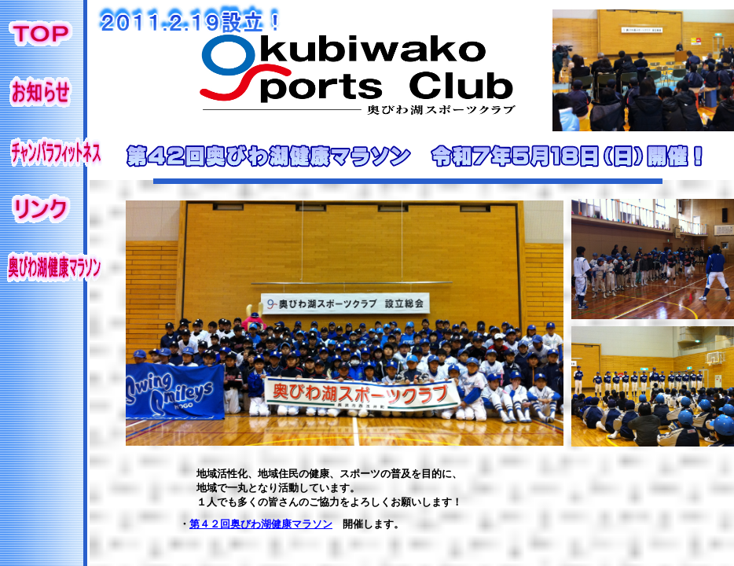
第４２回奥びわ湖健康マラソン (260, 524)
